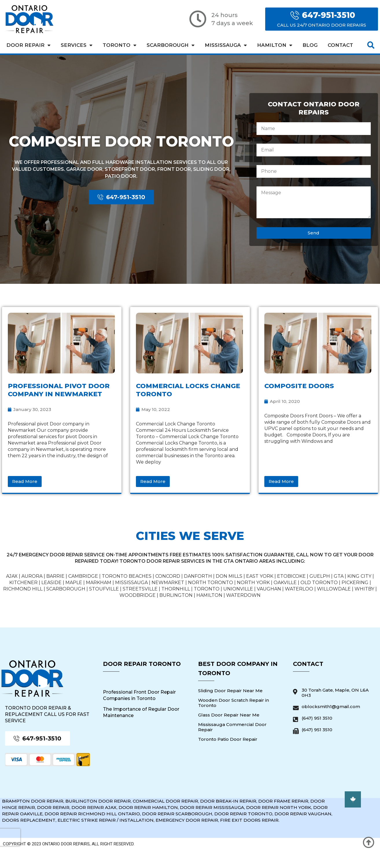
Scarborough (171, 45)
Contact (340, 45)
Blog (310, 45)
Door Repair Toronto (142, 663)
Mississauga (226, 45)
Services (77, 45)
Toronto (119, 45)
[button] (370, 45)
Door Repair (28, 45)
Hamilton (274, 45)
